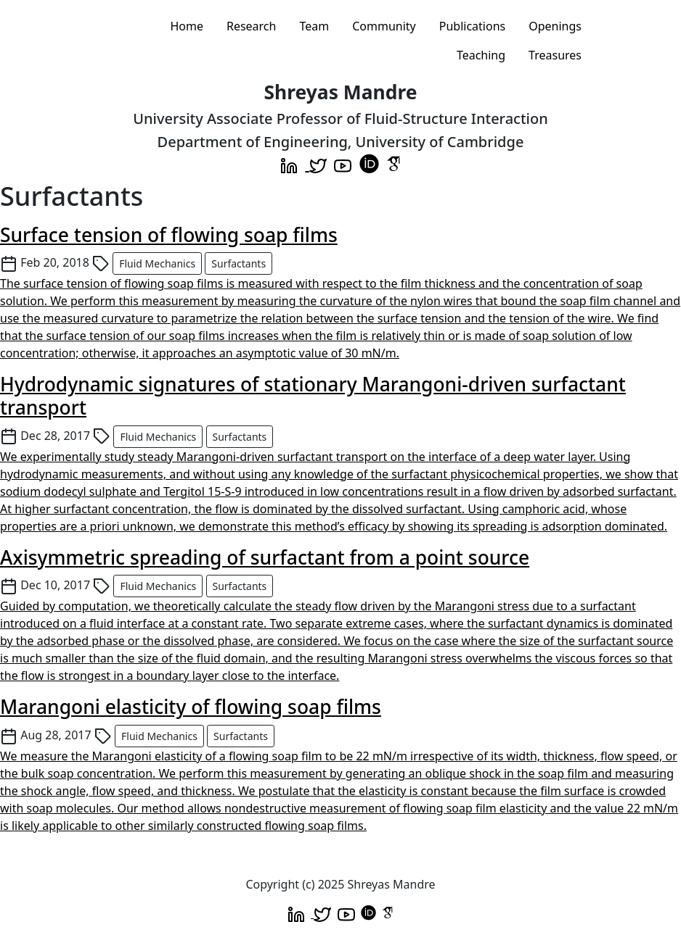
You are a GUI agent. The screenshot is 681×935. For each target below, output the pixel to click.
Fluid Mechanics (157, 263)
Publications (472, 26)
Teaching (481, 55)
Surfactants (238, 263)
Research (252, 26)
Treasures (555, 55)
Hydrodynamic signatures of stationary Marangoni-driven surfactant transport (313, 395)
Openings (555, 26)
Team (314, 26)
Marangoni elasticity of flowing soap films (190, 707)
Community (384, 26)
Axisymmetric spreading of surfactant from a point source (264, 557)
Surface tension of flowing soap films (169, 235)
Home (186, 26)
